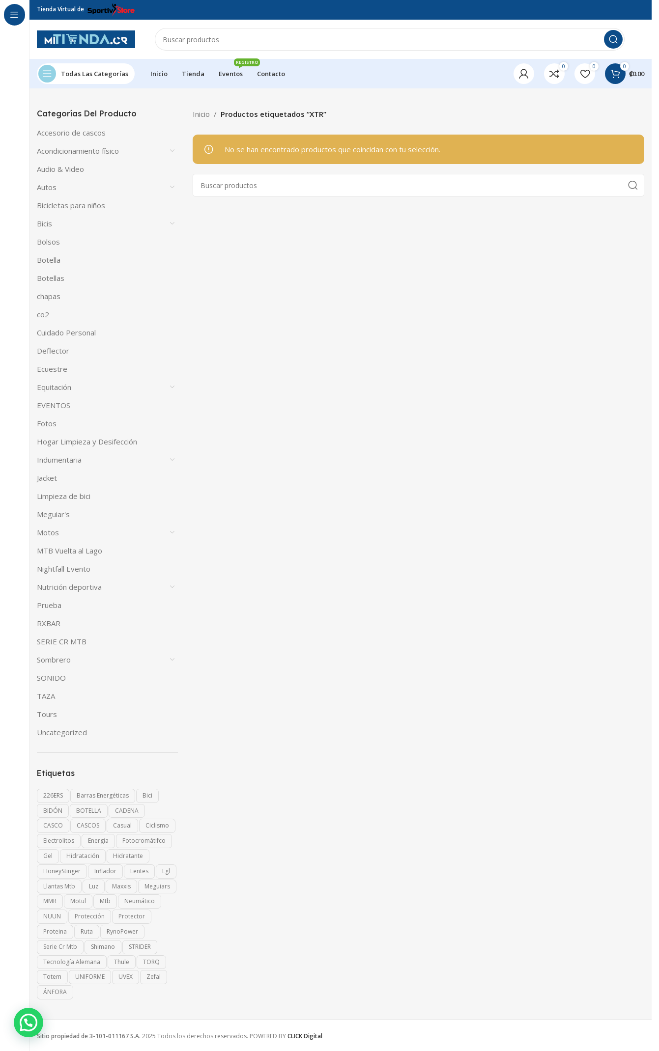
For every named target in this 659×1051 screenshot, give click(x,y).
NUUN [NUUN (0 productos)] (52, 916)
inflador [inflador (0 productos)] (105, 871)
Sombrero (54, 659)
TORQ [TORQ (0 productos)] (151, 962)
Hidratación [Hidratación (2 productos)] (82, 856)
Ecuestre (52, 369)
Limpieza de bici (63, 496)
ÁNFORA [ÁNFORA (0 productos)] (55, 992)
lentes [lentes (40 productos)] (139, 871)
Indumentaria (59, 460)
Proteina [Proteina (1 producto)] (55, 931)
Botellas (50, 278)
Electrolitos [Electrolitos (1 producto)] (58, 840)
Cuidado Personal (66, 332)
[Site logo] (86, 38)
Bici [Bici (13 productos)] (147, 795)
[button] (28, 1022)
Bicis (44, 223)
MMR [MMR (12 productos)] (50, 901)
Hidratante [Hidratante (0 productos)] (128, 856)
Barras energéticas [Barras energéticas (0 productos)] (103, 795)
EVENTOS (53, 405)
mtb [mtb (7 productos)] (105, 901)
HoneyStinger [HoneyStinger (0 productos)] (62, 871)
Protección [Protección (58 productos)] (90, 916)
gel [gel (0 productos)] (48, 856)
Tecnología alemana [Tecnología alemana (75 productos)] (71, 962)
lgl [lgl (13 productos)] (166, 871)
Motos (48, 532)
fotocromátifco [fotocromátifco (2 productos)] (144, 840)
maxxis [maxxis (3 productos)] (121, 886)
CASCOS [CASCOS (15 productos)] (88, 825)
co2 (43, 314)
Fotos (47, 423)
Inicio (201, 114)
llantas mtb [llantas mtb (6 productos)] (59, 886)
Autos (47, 187)
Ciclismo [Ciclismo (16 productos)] (157, 825)
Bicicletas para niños (71, 205)
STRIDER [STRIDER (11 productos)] (140, 946)
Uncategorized (62, 732)
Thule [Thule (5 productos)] (121, 962)
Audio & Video (60, 169)
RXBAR (48, 623)
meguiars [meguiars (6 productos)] (157, 886)
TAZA (46, 696)
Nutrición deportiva (69, 587)
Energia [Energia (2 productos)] (98, 840)
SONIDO (51, 678)
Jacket (47, 478)
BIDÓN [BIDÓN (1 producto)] (52, 810)
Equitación (54, 387)
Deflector (53, 351)
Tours (47, 714)
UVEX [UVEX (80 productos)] (125, 976)
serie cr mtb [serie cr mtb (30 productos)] (60, 946)
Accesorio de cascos (71, 133)
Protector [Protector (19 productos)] (131, 916)
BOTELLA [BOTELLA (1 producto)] (88, 810)
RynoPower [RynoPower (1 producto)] (122, 931)
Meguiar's (53, 514)
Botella (48, 260)
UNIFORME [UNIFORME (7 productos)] (90, 976)
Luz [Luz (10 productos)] (93, 886)
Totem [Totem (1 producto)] (52, 976)
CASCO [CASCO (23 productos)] (53, 825)
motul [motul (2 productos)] (78, 901)
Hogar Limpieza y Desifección (87, 441)
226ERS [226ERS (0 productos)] (53, 795)
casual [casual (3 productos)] (122, 825)
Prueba (49, 605)
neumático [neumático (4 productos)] (139, 901)
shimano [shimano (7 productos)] (103, 946)
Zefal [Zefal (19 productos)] (153, 976)
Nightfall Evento (63, 569)
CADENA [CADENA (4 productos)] (127, 810)
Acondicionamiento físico (78, 151)
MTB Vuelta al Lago (69, 550)
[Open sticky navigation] (86, 73)
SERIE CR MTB (61, 641)
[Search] (390, 39)
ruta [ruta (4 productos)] (87, 931)
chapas (48, 296)
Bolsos (48, 242)
